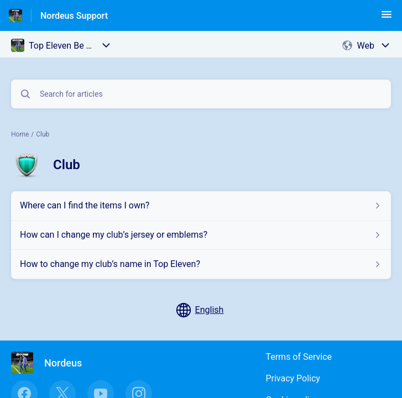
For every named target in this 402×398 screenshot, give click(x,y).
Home (20, 134)
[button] (386, 18)
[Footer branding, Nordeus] (52, 363)
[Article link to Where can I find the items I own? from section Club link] (201, 205)
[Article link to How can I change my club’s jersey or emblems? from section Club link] (201, 235)
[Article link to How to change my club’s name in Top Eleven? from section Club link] (201, 264)
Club (42, 134)
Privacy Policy (292, 378)
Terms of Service (298, 357)
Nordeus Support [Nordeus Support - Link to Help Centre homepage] (74, 16)
